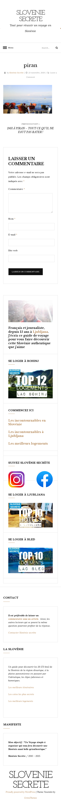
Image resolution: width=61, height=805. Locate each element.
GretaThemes (30, 798)
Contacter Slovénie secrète (22, 632)
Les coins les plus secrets (21, 694)
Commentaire (16, 189)
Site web (13, 250)
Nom (11, 218)
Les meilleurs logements (28, 443)
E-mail (12, 234)
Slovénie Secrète (16, 72)
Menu (9, 47)
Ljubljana (40, 332)
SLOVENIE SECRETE (30, 16)
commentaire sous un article (23, 618)
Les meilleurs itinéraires (21, 687)
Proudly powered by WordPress (21, 792)
